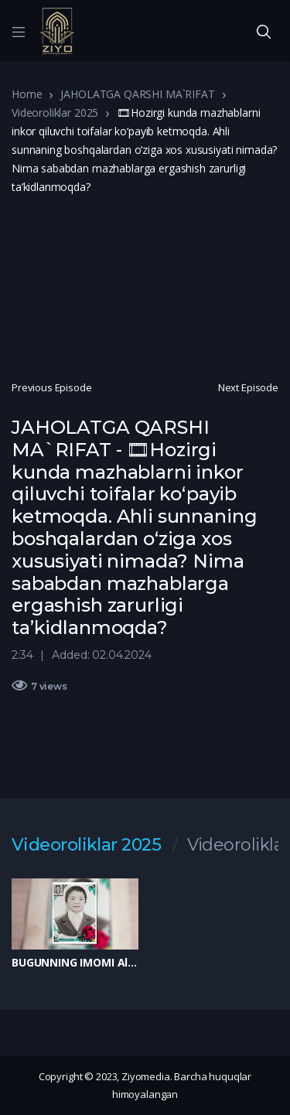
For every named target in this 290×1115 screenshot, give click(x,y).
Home (27, 94)
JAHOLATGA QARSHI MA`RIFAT (137, 94)
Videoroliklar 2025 (55, 112)
